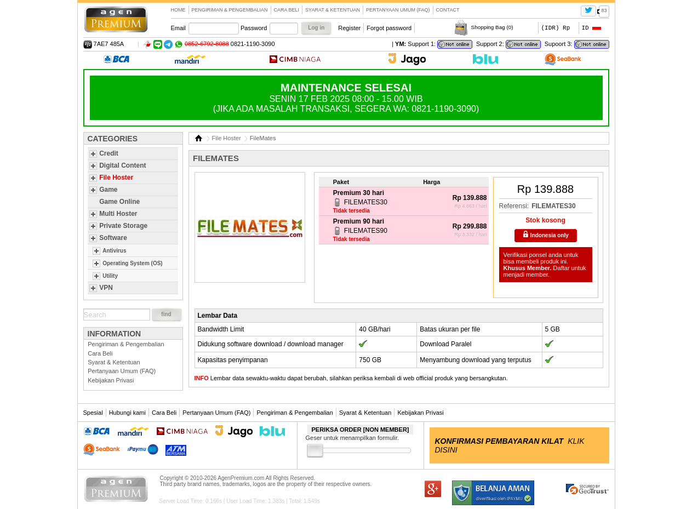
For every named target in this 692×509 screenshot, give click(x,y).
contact (448, 10)
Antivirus (114, 251)
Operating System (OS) (132, 263)
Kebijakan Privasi (111, 380)
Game (108, 189)
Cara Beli (287, 10)
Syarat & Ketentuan (332, 10)
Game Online (119, 201)
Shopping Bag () (492, 27)
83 (604, 10)
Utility (110, 276)
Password (254, 28)
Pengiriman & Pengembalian (230, 10)
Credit (108, 153)
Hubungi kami (127, 412)
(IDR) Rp (555, 28)
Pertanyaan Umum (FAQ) (398, 10)
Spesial (93, 412)
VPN (106, 287)
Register (349, 28)
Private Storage (123, 226)
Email (178, 28)
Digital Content (122, 165)
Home (178, 10)
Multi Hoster (118, 214)
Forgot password (389, 28)
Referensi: (514, 206)
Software (113, 238)
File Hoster (116, 177)
